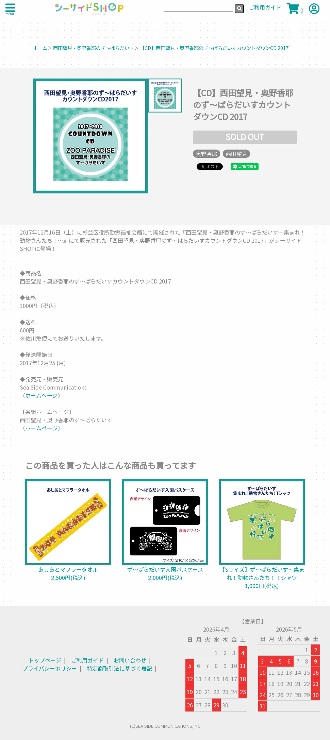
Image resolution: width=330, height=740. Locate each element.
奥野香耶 (206, 154)
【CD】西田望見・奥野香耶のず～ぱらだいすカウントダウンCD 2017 (214, 47)
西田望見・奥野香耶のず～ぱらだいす (93, 47)
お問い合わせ (130, 660)
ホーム (40, 47)
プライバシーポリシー (49, 668)
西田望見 (236, 154)
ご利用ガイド (87, 660)
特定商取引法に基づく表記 (119, 668)
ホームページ (41, 395)
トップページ (45, 660)
